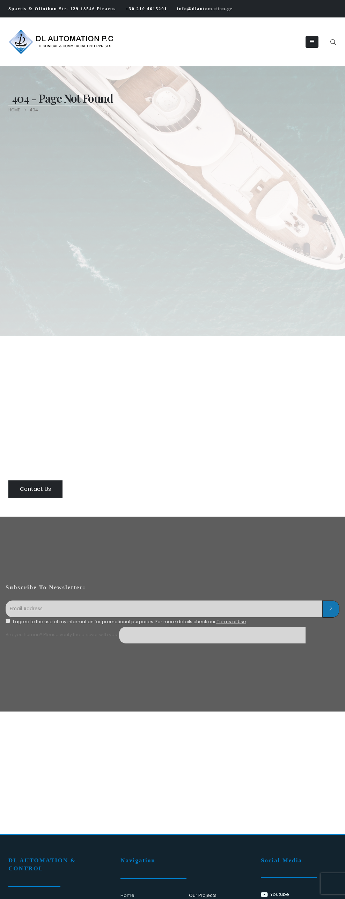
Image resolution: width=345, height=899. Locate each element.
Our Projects (202, 895)
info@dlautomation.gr (205, 8)
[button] (333, 42)
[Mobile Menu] (312, 42)
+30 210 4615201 (146, 8)
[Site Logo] (29, 41)
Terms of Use (231, 622)
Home (127, 895)
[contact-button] (330, 609)
